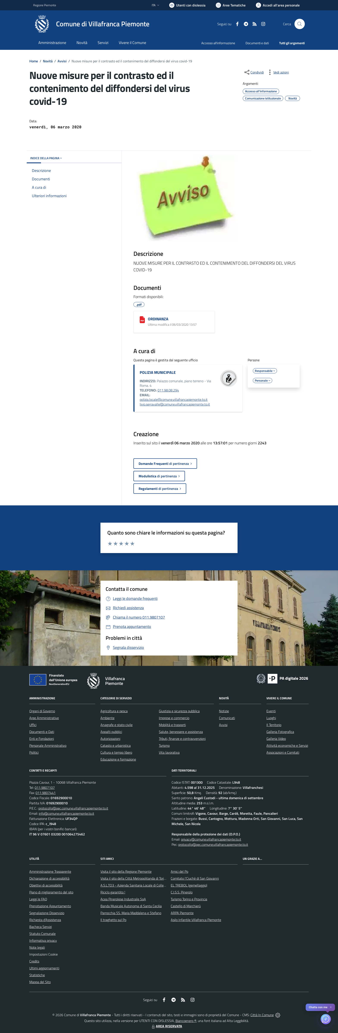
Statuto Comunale (42, 933)
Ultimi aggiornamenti (44, 968)
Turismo (164, 745)
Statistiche (37, 975)
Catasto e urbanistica (115, 745)
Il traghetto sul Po (113, 919)
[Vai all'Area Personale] (278, 5)
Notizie (224, 711)
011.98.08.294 (168, 390)
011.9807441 (46, 792)
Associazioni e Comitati (282, 752)
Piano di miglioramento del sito (51, 892)
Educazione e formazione (118, 759)
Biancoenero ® (185, 1020)
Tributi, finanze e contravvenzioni (182, 738)
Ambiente (107, 717)
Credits (34, 961)
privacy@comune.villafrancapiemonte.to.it (211, 839)
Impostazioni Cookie (43, 954)
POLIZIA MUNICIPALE (158, 372)
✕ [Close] (331, 1007)
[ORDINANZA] (142, 319)
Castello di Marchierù (186, 906)
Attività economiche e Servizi (287, 745)
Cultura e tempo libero (116, 752)
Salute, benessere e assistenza (181, 731)
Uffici (32, 724)
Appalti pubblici (111, 731)
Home (33, 61)
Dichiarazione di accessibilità (49, 878)
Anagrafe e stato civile (116, 724)
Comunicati (227, 717)
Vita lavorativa (169, 752)
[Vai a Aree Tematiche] (231, 5)
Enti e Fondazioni (41, 738)
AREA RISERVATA (166, 1026)
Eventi (271, 711)
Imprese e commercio (174, 717)
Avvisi (62, 61)
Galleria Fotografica (280, 731)
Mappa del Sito (40, 981)
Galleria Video (276, 738)
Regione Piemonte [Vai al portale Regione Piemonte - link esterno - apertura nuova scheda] (44, 5)
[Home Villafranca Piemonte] (91, 24)
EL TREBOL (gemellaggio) (189, 885)
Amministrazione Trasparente (50, 871)
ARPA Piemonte (182, 912)
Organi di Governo (42, 711)
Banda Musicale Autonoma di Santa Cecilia (131, 906)
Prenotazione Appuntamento (50, 906)
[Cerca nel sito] (299, 24)
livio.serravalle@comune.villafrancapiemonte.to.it (175, 404)
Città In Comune (262, 1014)
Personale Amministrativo (47, 745)
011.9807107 (45, 787)
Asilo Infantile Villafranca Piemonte (196, 919)
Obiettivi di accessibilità (46, 885)
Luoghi (271, 717)
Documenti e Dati (41, 731)
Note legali (37, 947)
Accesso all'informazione (218, 43)
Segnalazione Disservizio (46, 912)
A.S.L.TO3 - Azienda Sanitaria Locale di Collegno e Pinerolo (142, 885)
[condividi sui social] (254, 72)
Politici (34, 752)
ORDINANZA (158, 319)
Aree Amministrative (44, 717)
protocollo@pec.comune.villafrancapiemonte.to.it (73, 808)
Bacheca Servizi (40, 926)
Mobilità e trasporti (172, 724)
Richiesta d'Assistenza (45, 919)
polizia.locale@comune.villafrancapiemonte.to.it (174, 399)
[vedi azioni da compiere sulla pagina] (278, 72)
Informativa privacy (43, 940)
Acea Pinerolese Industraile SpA (123, 899)
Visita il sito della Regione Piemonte (126, 871)
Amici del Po (179, 871)
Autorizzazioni (110, 738)
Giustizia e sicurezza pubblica (179, 711)
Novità (48, 61)
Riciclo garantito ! (112, 892)
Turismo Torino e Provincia (189, 899)
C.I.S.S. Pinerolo (181, 892)
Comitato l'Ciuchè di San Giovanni (195, 878)
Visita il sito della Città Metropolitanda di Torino (133, 878)
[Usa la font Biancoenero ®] (187, 5)
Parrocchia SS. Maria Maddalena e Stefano (130, 912)
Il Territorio (273, 724)
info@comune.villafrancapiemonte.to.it (66, 813)
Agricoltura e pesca (114, 711)
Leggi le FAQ (38, 899)
